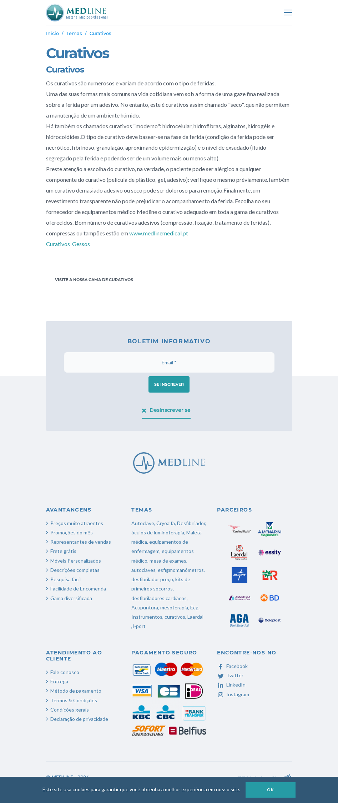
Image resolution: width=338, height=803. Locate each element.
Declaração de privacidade (79, 719)
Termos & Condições (73, 700)
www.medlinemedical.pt (159, 233)
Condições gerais (69, 710)
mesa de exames (168, 561)
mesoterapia (174, 607)
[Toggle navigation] (288, 12)
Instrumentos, (147, 617)
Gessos (81, 243)
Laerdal (195, 617)
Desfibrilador (191, 523)
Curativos (58, 243)
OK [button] (270, 789)
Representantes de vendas (80, 542)
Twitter (230, 675)
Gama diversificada (71, 598)
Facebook (232, 666)
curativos (175, 617)
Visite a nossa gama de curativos (94, 279)
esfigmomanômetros (181, 570)
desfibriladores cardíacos (159, 598)
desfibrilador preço (152, 579)
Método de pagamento (75, 691)
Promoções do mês (71, 532)
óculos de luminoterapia (157, 532)
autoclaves (143, 570)
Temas (74, 33)
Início (52, 33)
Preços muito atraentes (76, 523)
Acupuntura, (145, 607)
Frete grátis (63, 551)
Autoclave (142, 523)
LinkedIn (231, 685)
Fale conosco (64, 672)
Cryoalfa (165, 523)
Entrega (59, 681)
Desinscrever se (166, 410)
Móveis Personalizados (75, 561)
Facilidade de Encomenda (78, 588)
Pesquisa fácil (65, 579)
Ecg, (195, 607)
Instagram (233, 694)
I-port (139, 626)
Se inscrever (169, 384)
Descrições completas (75, 570)
